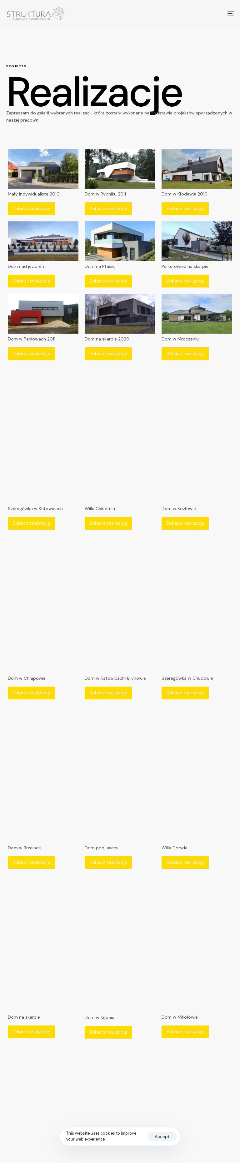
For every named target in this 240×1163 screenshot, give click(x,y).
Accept (162, 1136)
